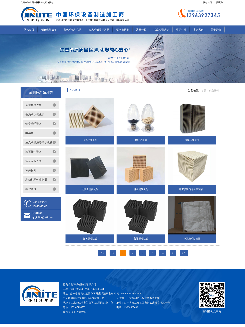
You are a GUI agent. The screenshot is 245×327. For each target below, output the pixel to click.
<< (102, 252)
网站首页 (207, 2)
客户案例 (198, 29)
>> (183, 252)
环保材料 (181, 29)
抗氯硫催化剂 (192, 140)
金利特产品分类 (41, 92)
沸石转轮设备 (33, 151)
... (163, 252)
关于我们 (216, 29)
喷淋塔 (29, 133)
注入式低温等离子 (99, 29)
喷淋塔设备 (122, 29)
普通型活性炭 (141, 238)
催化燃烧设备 (49, 29)
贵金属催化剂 (141, 189)
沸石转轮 (141, 29)
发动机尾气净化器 (36, 179)
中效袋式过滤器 (192, 238)
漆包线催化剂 (90, 140)
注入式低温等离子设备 (39, 142)
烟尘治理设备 (161, 29)
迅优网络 (81, 312)
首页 (203, 90)
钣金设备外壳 (33, 161)
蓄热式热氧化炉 (73, 29)
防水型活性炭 (90, 238)
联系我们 (220, 2)
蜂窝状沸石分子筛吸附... (192, 189)
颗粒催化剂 (141, 140)
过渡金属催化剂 (89, 189)
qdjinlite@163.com (42, 217)
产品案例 (74, 90)
